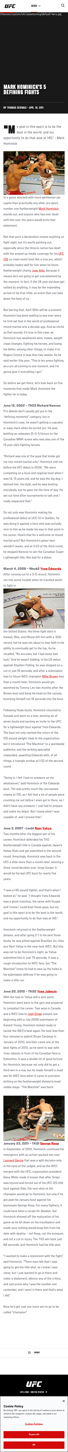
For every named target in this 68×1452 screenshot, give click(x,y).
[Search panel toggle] (63, 5)
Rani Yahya (43, 828)
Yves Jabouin (47, 991)
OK (33, 1445)
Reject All (34, 1435)
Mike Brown (50, 676)
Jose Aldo (38, 270)
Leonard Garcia (13, 1160)
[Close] (64, 1401)
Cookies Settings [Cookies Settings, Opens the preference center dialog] (34, 1424)
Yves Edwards (50, 569)
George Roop (49, 1143)
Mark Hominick (49, 209)
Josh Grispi (35, 1014)
